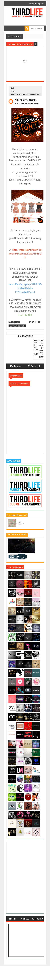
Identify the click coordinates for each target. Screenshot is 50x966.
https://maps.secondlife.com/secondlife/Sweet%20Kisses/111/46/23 (25, 253)
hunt (13, 91)
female (11, 322)
